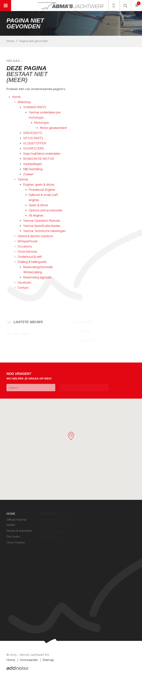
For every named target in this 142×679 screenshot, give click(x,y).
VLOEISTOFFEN (34, 143)
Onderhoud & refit (30, 256)
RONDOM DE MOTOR (38, 159)
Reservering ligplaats (37, 277)
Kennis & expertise (19, 530)
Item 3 (25, 334)
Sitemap (48, 660)
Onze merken (15, 542)
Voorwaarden (29, 660)
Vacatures (24, 282)
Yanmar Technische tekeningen (44, 231)
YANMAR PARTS (34, 107)
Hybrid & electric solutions (35, 236)
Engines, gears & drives (38, 184)
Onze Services (27, 251)
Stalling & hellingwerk (32, 262)
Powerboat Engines (42, 189)
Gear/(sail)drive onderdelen (41, 153)
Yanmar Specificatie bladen (41, 226)
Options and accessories (45, 210)
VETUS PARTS (33, 138)
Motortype (41, 122)
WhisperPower (28, 241)
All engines (36, 215)
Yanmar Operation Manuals (41, 220)
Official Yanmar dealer (16, 522)
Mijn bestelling (33, 169)
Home (10, 41)
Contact (23, 287)
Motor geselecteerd (53, 128)
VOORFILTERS (33, 148)
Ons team (13, 536)
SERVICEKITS (32, 133)
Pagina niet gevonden (33, 41)
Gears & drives (38, 205)
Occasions (25, 246)
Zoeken (28, 174)
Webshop (24, 102)
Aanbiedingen (32, 164)
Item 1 (9, 334)
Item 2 (17, 334)
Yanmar (23, 179)
